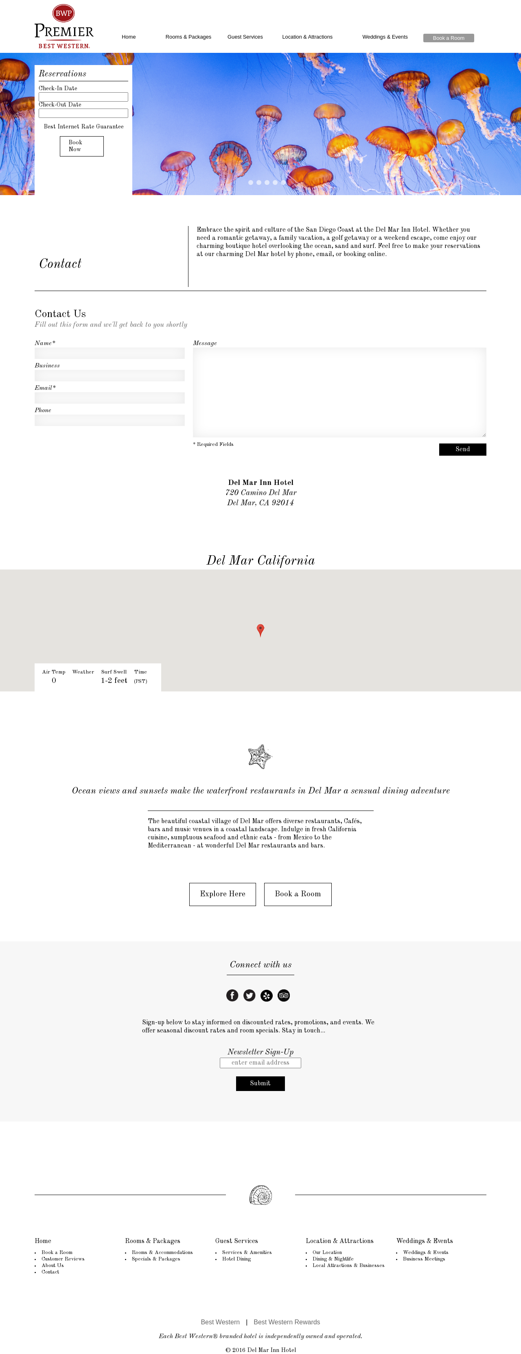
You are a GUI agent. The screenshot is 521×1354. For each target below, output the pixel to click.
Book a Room (449, 38)
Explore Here (222, 894)
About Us (53, 1265)
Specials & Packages (156, 1259)
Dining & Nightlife (333, 1259)
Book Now (75, 146)
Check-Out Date (60, 105)
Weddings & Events (384, 37)
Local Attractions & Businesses (349, 1265)
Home (129, 37)
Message (205, 343)
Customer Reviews (63, 1259)
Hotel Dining (236, 1259)
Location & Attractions (307, 37)
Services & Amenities (247, 1252)
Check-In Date (58, 88)
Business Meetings (424, 1259)
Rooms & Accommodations (162, 1252)
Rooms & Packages (188, 37)
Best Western (220, 1322)
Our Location (327, 1252)
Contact (50, 1272)
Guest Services (245, 37)
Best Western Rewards (287, 1322)
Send (462, 449)
